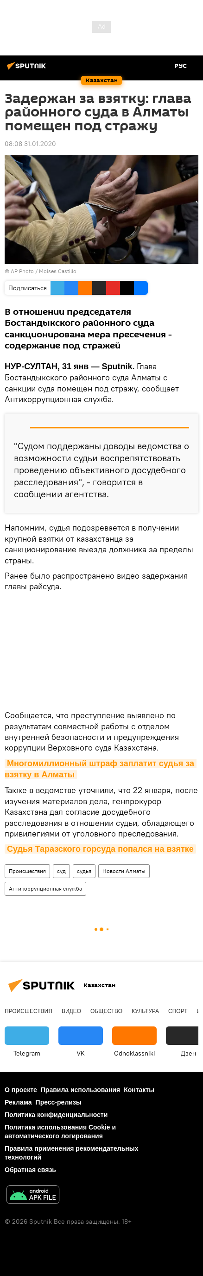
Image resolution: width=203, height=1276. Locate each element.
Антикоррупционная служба (45, 888)
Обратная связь (30, 1169)
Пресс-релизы (59, 1102)
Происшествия (27, 870)
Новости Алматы (124, 870)
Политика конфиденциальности (56, 1114)
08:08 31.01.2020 (30, 144)
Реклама (18, 1102)
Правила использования (80, 1089)
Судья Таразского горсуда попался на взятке (100, 849)
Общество (106, 1011)
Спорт (177, 1011)
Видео (71, 1011)
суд (61, 870)
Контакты (139, 1089)
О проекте (21, 1089)
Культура (145, 1011)
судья (84, 870)
